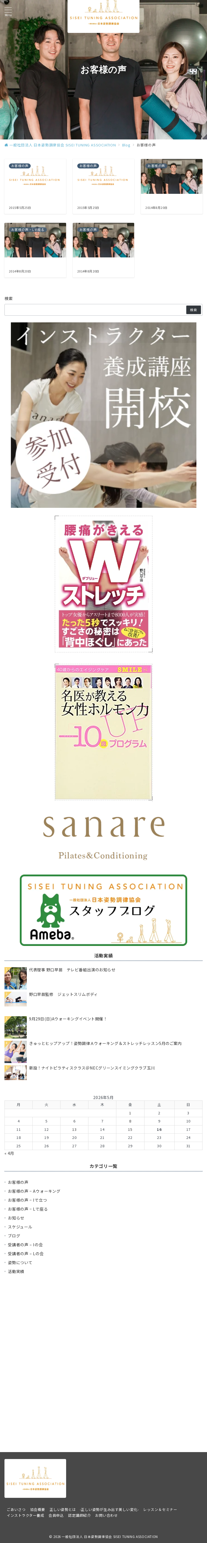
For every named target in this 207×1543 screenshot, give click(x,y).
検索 (8, 298)
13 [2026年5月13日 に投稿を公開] (74, 1129)
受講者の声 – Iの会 (25, 1244)
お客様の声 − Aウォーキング (34, 1191)
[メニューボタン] (8, 12)
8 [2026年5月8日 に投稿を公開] (130, 1121)
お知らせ (16, 1218)
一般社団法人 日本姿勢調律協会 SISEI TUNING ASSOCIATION (110, 1536)
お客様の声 (18, 1182)
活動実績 (16, 1271)
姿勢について (20, 1262)
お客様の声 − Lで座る (28, 1209)
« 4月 (9, 1153)
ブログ (14, 1235)
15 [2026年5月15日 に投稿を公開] (130, 1129)
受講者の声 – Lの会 (26, 1253)
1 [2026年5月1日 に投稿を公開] (130, 1112)
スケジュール (20, 1227)
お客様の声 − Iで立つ (27, 1200)
